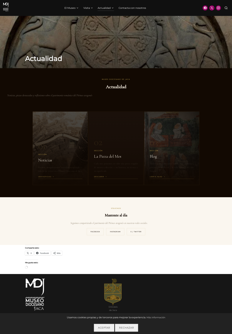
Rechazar (126, 327)
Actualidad (106, 8)
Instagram (115, 231)
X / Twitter (136, 231)
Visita (88, 8)
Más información (156, 317)
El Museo (71, 8)
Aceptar (104, 327)
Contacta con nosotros (132, 8)
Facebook (95, 231)
